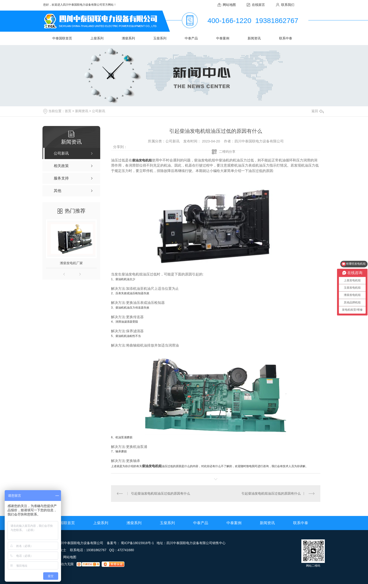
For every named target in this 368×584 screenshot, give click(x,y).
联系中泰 (285, 38)
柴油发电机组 (142, 160)
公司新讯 (98, 111)
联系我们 (287, 5)
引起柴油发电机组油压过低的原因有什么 (160, 493)
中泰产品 (191, 38)
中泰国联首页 (62, 38)
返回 (317, 111)
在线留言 (258, 5)
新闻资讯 (254, 38)
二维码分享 (227, 151)
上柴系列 (97, 38)
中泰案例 (222, 38)
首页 (68, 111)
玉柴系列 (159, 38)
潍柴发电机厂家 (71, 263)
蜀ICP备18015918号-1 (137, 543)
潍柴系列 (128, 38)
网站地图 (229, 5)
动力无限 (67, 564)
